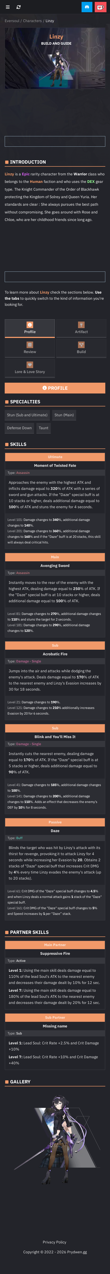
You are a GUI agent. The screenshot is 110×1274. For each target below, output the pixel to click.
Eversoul (12, 20)
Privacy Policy (54, 1242)
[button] (87, 7)
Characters (32, 20)
